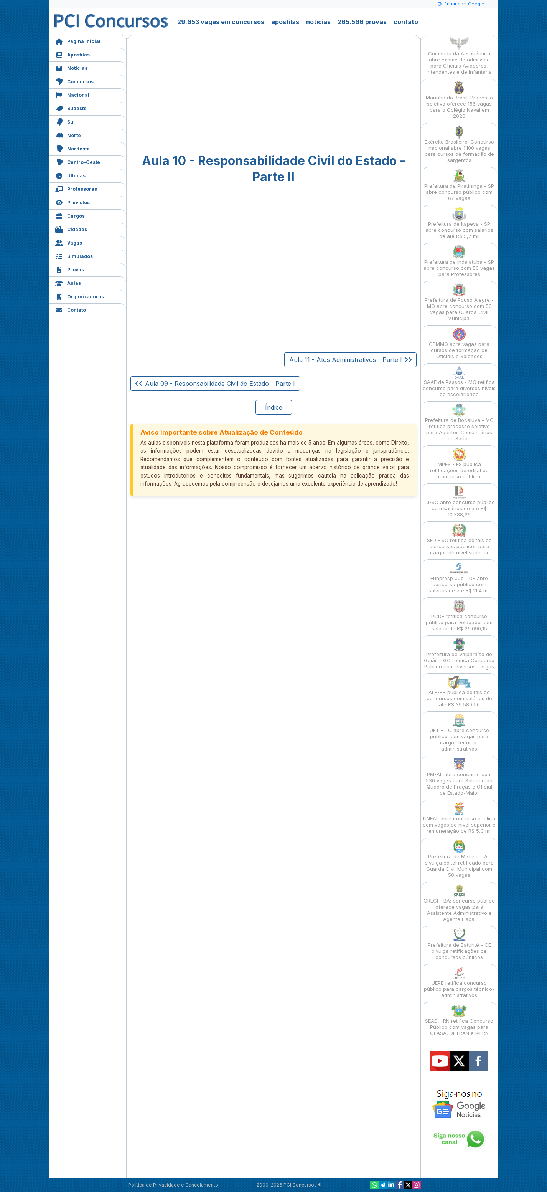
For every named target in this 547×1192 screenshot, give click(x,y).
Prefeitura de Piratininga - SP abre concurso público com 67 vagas (459, 185)
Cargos (70, 215)
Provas (69, 269)
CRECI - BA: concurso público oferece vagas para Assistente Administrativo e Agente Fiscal (459, 903)
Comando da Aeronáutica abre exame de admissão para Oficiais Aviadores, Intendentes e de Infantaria (459, 56)
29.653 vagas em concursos (220, 22)
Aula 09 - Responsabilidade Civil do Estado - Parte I (215, 383)
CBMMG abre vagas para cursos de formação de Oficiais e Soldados (459, 343)
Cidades (71, 228)
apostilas (285, 22)
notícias (318, 22)
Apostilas (72, 54)
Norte (68, 134)
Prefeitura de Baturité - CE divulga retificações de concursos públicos (459, 944)
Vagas (68, 242)
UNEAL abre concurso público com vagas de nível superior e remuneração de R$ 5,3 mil (459, 818)
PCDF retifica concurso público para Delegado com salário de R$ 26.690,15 (459, 616)
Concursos (74, 81)
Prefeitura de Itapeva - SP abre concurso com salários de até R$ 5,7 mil (459, 223)
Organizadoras (79, 295)
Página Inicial (78, 40)
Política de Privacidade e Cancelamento (173, 1185)
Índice (273, 407)
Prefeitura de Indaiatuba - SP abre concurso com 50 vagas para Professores (459, 261)
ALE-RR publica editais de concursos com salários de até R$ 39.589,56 (459, 692)
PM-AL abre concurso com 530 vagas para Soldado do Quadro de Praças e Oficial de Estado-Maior (459, 777)
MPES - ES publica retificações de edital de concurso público (459, 463)
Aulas (68, 282)
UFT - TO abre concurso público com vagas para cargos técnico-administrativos (459, 733)
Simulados (74, 255)
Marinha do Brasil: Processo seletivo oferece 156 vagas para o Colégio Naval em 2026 (459, 100)
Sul (65, 121)
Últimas (70, 175)
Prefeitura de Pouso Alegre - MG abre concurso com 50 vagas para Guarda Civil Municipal (459, 302)
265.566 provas (362, 22)
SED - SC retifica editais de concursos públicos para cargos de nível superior (459, 539)
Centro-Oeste (77, 161)
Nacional (72, 94)
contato (406, 22)
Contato (70, 309)
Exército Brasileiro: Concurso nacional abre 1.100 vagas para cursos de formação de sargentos (459, 144)
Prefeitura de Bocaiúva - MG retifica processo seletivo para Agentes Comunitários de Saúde (459, 422)
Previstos (72, 201)
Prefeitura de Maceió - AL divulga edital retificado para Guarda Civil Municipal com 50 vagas (459, 859)
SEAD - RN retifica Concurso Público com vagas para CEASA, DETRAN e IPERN (459, 1020)
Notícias (71, 67)
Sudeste (71, 107)
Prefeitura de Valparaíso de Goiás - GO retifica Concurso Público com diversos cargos (459, 654)
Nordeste (72, 148)
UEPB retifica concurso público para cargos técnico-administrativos (459, 982)
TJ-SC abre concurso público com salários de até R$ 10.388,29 (459, 501)
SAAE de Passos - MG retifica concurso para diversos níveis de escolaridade (459, 381)
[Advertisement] (211, 94)
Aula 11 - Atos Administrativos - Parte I (350, 360)
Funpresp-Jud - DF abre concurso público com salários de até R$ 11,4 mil (459, 578)
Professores (76, 188)
